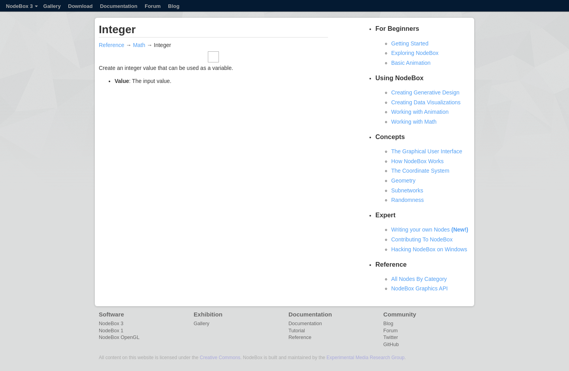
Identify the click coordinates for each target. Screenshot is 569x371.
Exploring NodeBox (415, 53)
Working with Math (414, 122)
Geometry (403, 180)
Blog (173, 6)
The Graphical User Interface (426, 151)
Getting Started (409, 43)
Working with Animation (419, 112)
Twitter (390, 337)
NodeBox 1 (111, 330)
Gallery (52, 6)
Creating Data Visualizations (426, 102)
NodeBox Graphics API (419, 288)
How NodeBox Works (417, 161)
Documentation (119, 6)
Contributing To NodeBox (421, 239)
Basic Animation (411, 63)
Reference (111, 45)
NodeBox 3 (22, 6)
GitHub (391, 344)
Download (80, 6)
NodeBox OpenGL (119, 337)
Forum (152, 6)
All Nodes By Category (419, 279)
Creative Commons (220, 357)
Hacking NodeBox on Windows (429, 249)
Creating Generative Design (425, 92)
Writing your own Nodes (429, 229)
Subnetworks (407, 190)
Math (139, 45)
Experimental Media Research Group (365, 357)
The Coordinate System (420, 171)
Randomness (407, 200)
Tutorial (296, 330)
